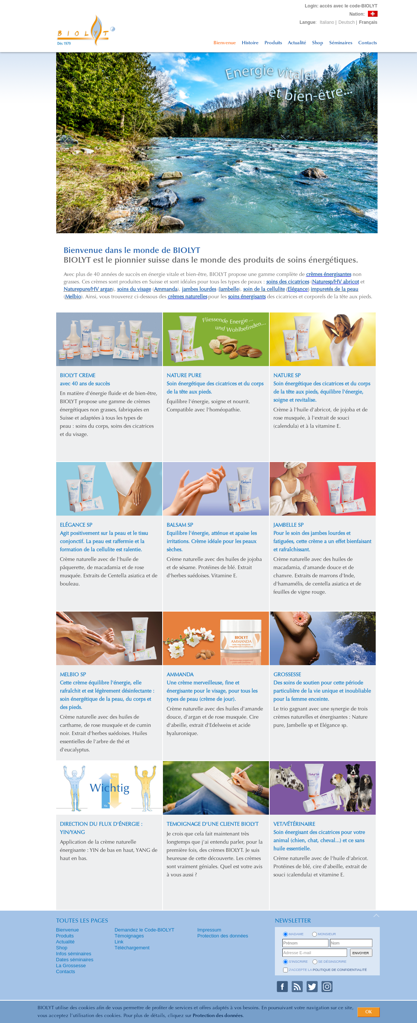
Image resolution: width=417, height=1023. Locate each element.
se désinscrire (332, 961)
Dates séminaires (74, 959)
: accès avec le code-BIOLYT (341, 6)
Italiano (327, 22)
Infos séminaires (74, 953)
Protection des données (218, 1015)
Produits (273, 43)
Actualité (297, 43)
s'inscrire (298, 961)
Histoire (250, 43)
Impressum (209, 930)
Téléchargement (132, 947)
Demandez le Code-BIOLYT (144, 930)
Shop (317, 43)
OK (368, 1012)
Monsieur (327, 934)
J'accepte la (328, 970)
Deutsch (347, 22)
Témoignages (129, 936)
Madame (296, 934)
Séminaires (340, 43)
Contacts (367, 43)
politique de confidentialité (340, 970)
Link (119, 942)
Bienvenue (225, 43)
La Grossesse (71, 965)
